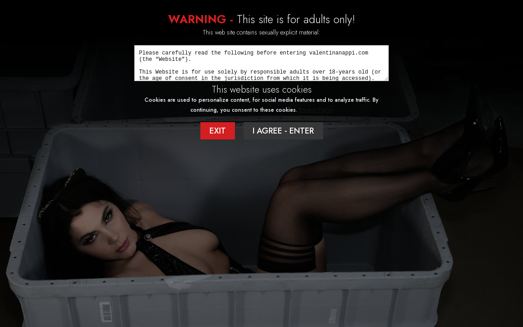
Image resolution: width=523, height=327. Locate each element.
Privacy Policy (316, 110)
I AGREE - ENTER (283, 131)
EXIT (217, 131)
